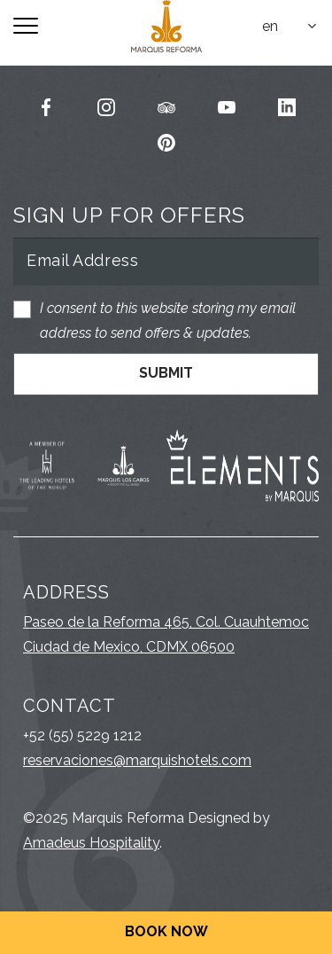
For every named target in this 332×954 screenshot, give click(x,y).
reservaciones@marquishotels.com (137, 760)
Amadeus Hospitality (91, 842)
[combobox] (290, 26)
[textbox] (290, 26)
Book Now (166, 931)
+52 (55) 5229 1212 (82, 735)
